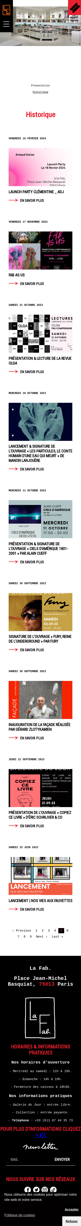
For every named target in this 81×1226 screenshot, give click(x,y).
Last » (57, 936)
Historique (40, 92)
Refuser (72, 1221)
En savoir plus (40, 173)
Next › (42, 936)
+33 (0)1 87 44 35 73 (54, 1120)
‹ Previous (21, 930)
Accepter (72, 1209)
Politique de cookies (19, 1215)
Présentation (40, 85)
